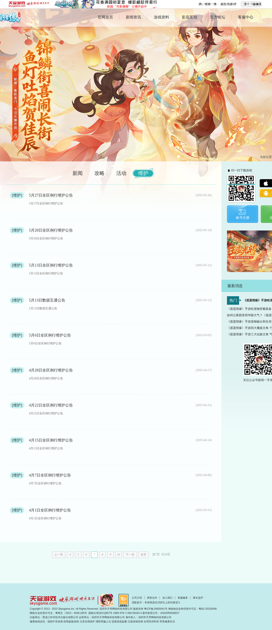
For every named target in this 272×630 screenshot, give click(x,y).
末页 (143, 554)
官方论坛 (221, 17)
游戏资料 (165, 17)
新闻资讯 (136, 17)
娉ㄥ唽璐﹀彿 (208, 4)
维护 (143, 173)
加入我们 (167, 597)
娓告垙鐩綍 (229, 4)
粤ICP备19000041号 (155, 608)
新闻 (77, 173)
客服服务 (183, 597)
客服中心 (245, 17)
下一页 (130, 554)
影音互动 (193, 17)
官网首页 (108, 17)
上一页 (58, 554)
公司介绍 (137, 597)
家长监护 (198, 597)
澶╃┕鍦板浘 (253, 4)
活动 (121, 173)
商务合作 (152, 597)
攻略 (99, 173)
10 (118, 554)
